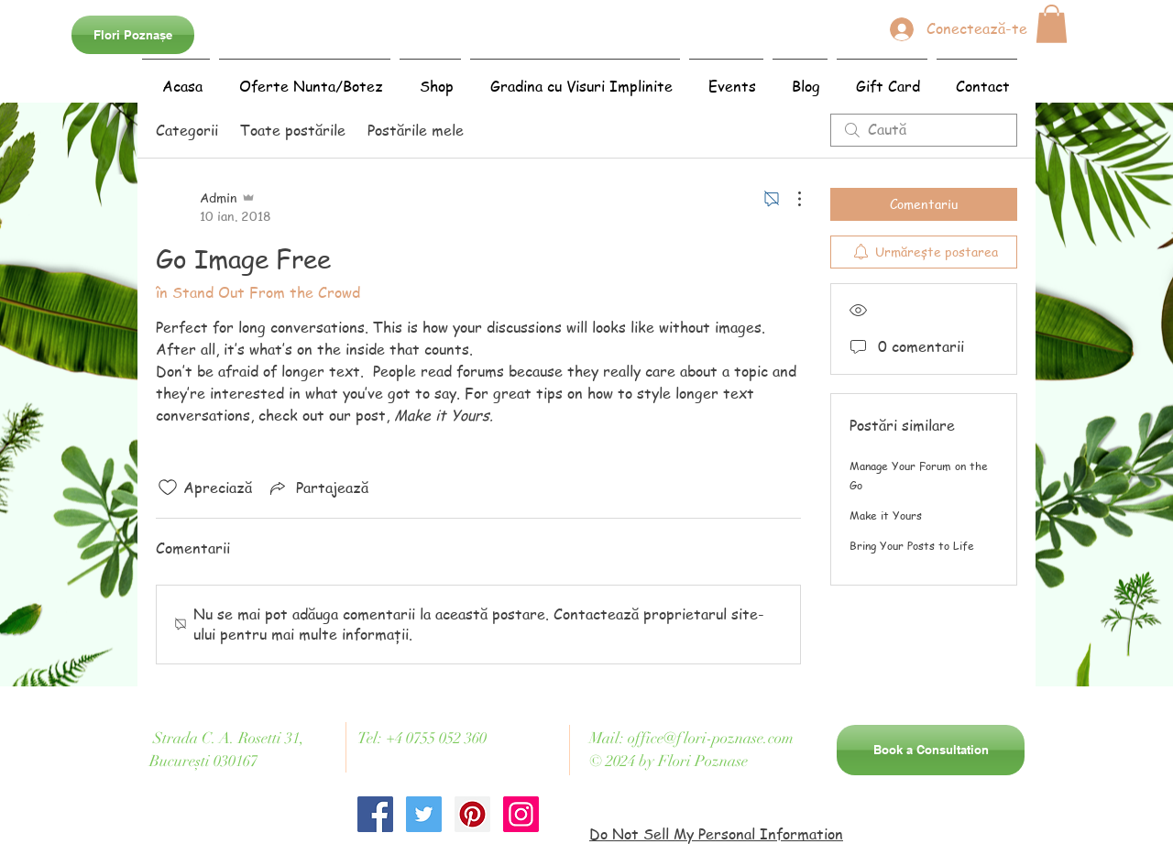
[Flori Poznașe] (132, 35)
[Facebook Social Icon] (375, 814)
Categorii (187, 130)
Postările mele (415, 130)
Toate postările (292, 130)
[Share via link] (317, 487)
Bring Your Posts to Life (912, 546)
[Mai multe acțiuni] (790, 199)
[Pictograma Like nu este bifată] (168, 488)
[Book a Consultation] (931, 750)
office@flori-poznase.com (711, 738)
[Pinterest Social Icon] (472, 814)
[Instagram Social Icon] (521, 814)
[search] (923, 130)
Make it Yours (886, 515)
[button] (1052, 24)
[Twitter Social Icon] (424, 814)
